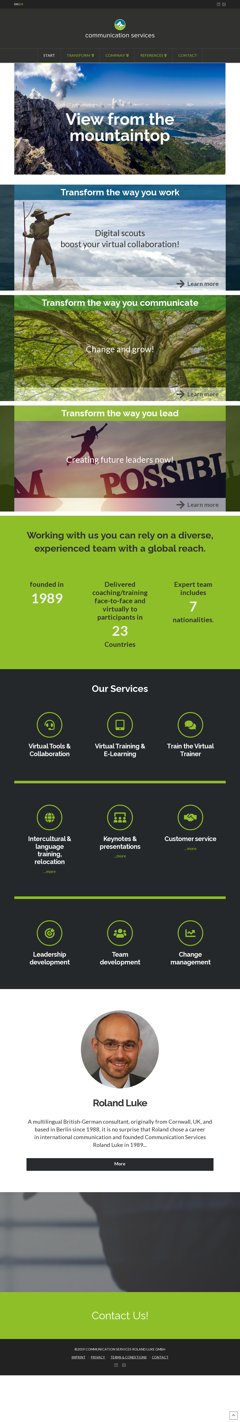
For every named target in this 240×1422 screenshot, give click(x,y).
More (119, 1163)
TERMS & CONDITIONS (128, 1357)
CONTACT (160, 1357)
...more (49, 871)
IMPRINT (78, 1357)
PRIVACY (98, 1357)
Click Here (24, 79)
